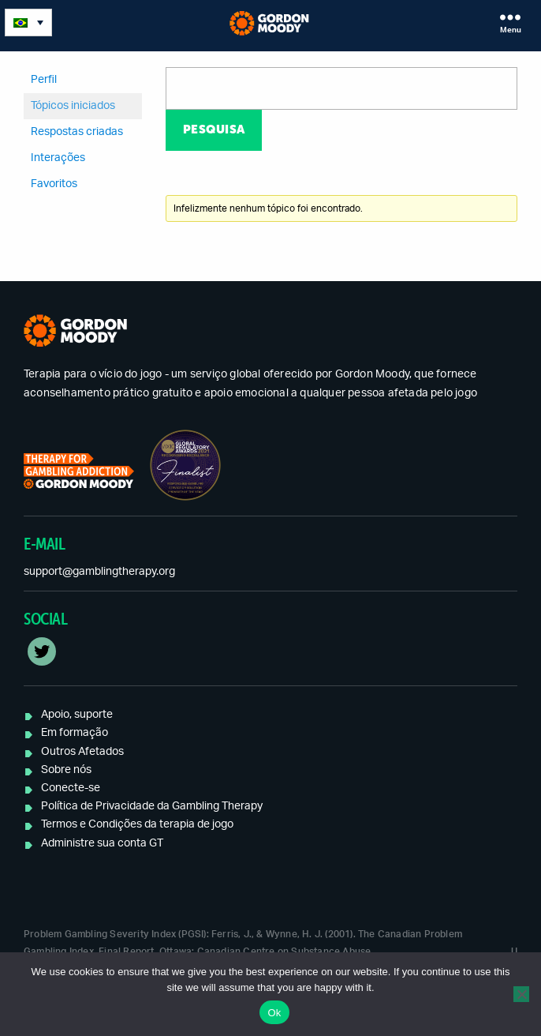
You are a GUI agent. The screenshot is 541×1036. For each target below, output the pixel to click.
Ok (274, 1013)
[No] (521, 994)
